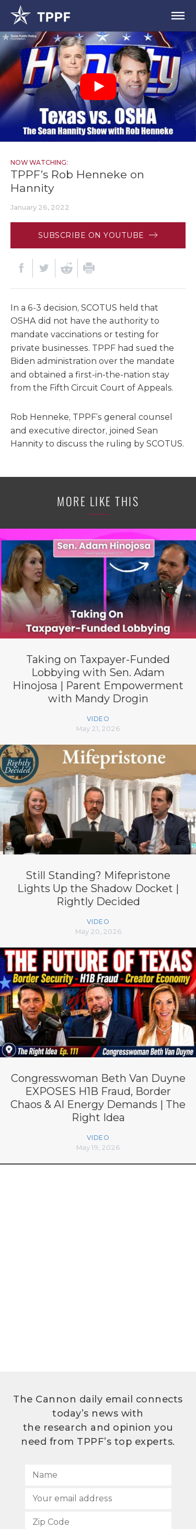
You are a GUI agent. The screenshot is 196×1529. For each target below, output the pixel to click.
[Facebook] (21, 268)
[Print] (89, 268)
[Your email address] (98, 1498)
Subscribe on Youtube (98, 235)
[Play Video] (98, 86)
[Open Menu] (178, 16)
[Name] (98, 1475)
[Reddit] (66, 268)
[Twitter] (44, 268)
